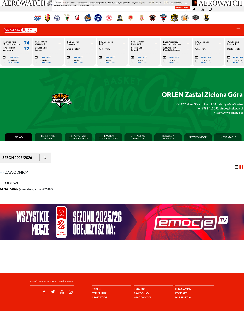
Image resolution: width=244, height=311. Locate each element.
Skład (19, 137)
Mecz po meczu (198, 137)
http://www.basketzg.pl (228, 112)
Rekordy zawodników (108, 137)
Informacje (228, 137)
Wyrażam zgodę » (182, 7)
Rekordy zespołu (168, 137)
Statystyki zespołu (138, 137)
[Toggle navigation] (238, 30)
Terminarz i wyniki (49, 137)
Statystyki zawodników (78, 137)
